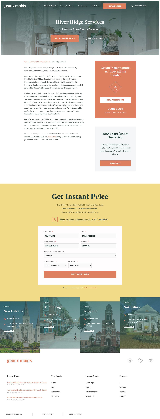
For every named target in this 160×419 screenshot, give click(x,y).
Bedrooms (72, 262)
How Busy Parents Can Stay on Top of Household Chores (27, 383)
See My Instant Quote (80, 275)
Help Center (90, 397)
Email (83, 232)
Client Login (90, 384)
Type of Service (49, 262)
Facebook (123, 388)
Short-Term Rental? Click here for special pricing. (80, 209)
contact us (52, 138)
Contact (101, 6)
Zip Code (84, 242)
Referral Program (92, 393)
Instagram (123, 397)
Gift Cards (55, 397)
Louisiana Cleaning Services (40, 63)
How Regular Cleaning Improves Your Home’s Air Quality (27, 391)
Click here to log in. (90, 289)
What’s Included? (56, 6)
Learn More (9, 331)
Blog (52, 388)
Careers (54, 384)
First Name (48, 232)
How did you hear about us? (54, 252)
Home (26, 63)
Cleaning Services (73, 6)
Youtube (123, 393)
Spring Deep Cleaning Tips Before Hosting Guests (25, 398)
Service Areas (88, 6)
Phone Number (49, 242)
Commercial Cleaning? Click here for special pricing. (80, 213)
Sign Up (88, 388)
